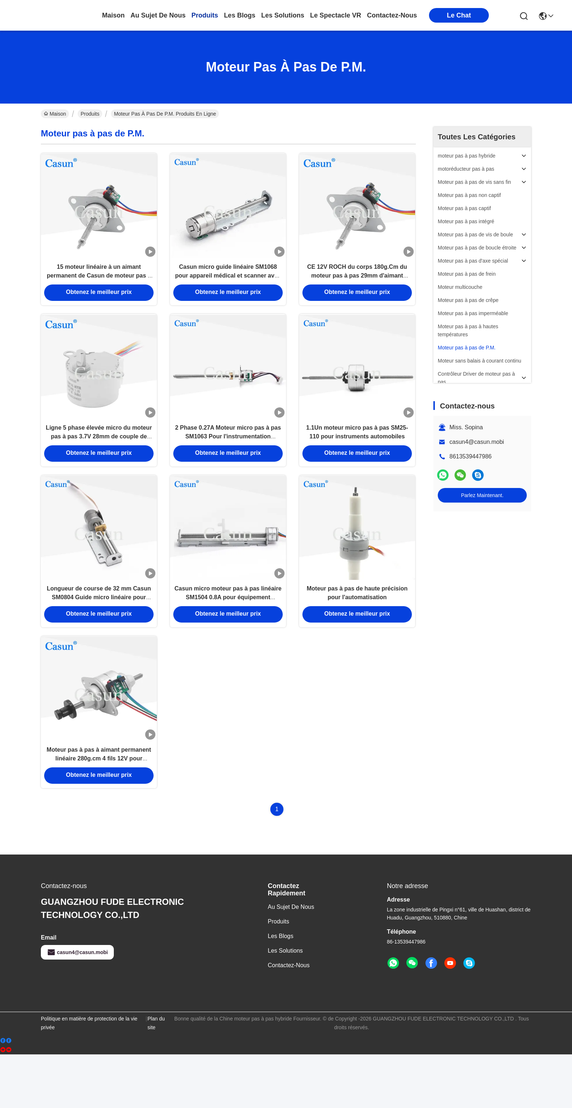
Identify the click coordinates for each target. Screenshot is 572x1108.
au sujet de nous (158, 15)
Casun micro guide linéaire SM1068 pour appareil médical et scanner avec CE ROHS (228, 286)
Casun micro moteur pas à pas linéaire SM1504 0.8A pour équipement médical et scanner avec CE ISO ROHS (227, 635)
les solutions (282, 15)
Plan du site (156, 1076)
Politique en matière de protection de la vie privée (89, 1076)
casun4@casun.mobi (476, 442)
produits (205, 15)
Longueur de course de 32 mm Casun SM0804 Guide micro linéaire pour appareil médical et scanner (99, 635)
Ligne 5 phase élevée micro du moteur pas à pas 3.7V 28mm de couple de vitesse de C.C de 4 (99, 461)
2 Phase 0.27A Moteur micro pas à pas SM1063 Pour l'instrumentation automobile (228, 461)
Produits (90, 114)
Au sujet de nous (291, 960)
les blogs (239, 15)
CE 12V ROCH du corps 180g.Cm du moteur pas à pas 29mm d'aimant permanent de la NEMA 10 (357, 286)
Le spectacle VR (335, 15)
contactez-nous (392, 15)
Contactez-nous (289, 1019)
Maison (113, 15)
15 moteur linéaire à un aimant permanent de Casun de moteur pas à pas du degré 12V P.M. (99, 286)
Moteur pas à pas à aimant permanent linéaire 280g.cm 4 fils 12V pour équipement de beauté (99, 809)
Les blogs (280, 990)
